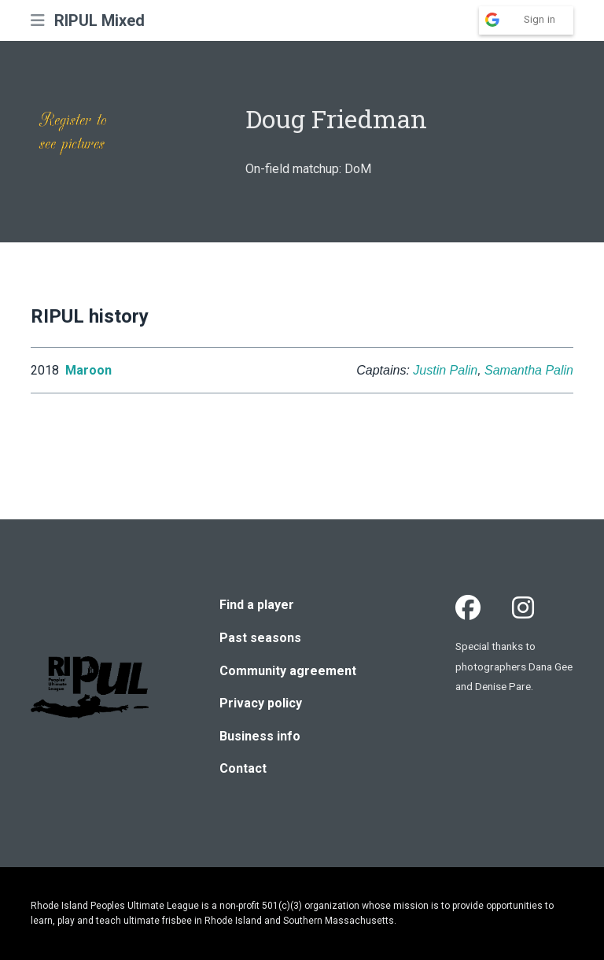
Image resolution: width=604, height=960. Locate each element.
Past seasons (260, 637)
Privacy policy (260, 703)
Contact (243, 768)
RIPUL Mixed (99, 20)
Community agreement (287, 670)
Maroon (88, 370)
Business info (259, 736)
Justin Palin (445, 370)
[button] (38, 20)
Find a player (256, 604)
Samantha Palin (528, 370)
